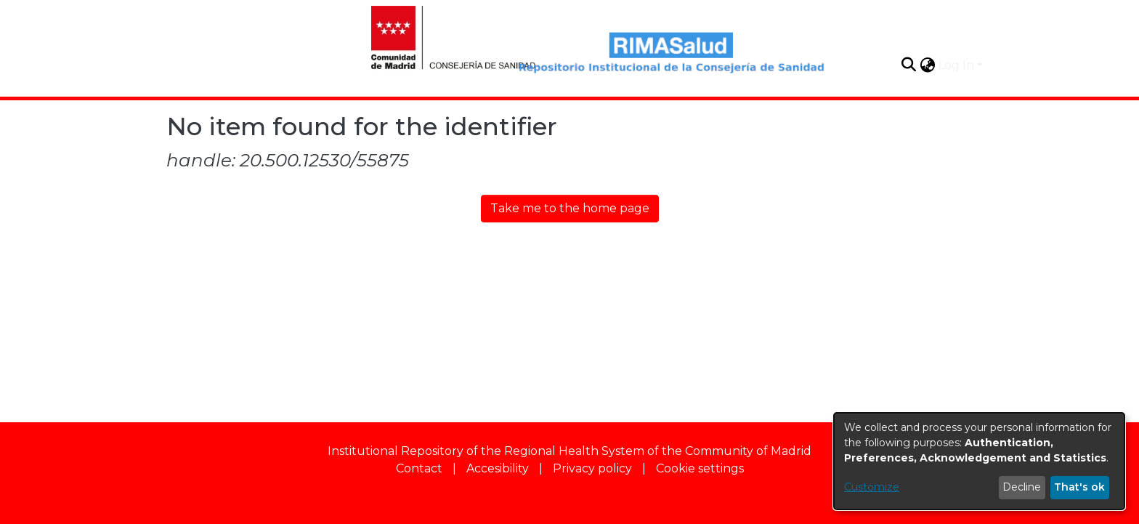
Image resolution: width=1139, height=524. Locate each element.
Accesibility (497, 468)
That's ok (1079, 486)
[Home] (438, 35)
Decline (1021, 486)
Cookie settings (700, 468)
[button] (908, 64)
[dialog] (979, 461)
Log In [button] (957, 65)
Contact (419, 468)
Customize (871, 486)
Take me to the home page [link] (569, 208)
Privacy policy (592, 468)
